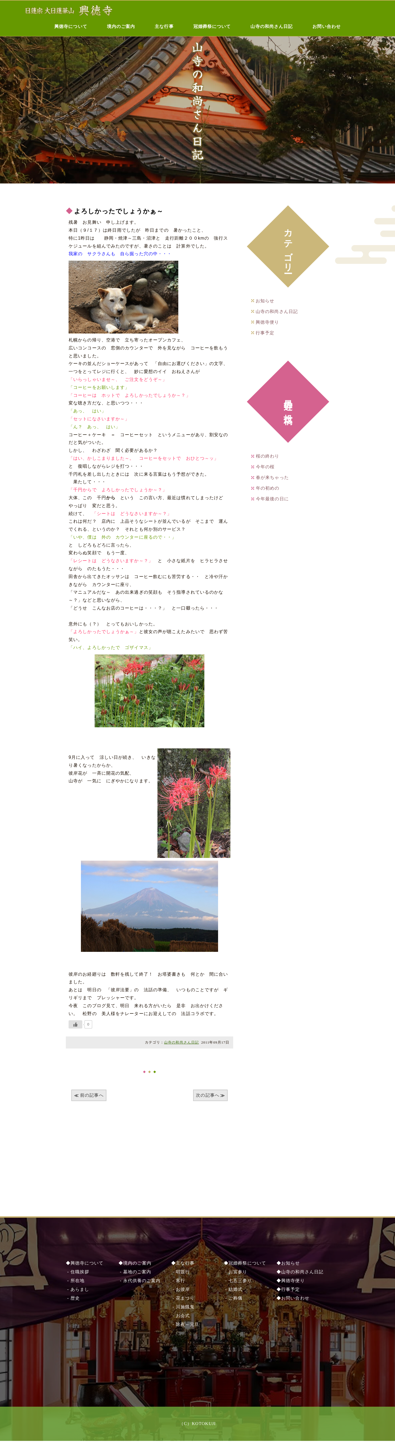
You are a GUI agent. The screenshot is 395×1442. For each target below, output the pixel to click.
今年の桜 (265, 466)
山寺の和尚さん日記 (271, 26)
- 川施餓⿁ (182, 1308)
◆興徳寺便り (290, 1281)
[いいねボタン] (75, 1024)
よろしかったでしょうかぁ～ (120, 211)
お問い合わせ (326, 26)
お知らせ (265, 300)
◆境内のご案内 (135, 1264)
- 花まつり (182, 1299)
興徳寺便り (267, 322)
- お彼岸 (180, 1290)
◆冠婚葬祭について (245, 1264)
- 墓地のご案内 (135, 1273)
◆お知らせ (288, 1264)
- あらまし (77, 1290)
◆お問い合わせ (292, 1299)
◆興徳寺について (84, 1264)
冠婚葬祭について (212, 26)
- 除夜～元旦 (185, 1325)
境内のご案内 (121, 26)
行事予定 (265, 333)
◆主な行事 (183, 1264)
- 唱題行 (180, 1273)
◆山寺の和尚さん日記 (299, 1273)
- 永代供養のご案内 (139, 1281)
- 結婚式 (233, 1290)
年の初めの (268, 488)
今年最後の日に (272, 498)
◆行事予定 (288, 1290)
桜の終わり (268, 456)
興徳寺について (70, 26)
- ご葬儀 (233, 1299)
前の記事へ (92, 1095)
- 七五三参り (238, 1281)
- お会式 (180, 1316)
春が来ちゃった (272, 477)
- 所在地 (75, 1281)
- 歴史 (73, 1299)
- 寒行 (178, 1281)
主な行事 (164, 26)
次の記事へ (207, 1095)
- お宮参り (235, 1273)
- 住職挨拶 (77, 1273)
